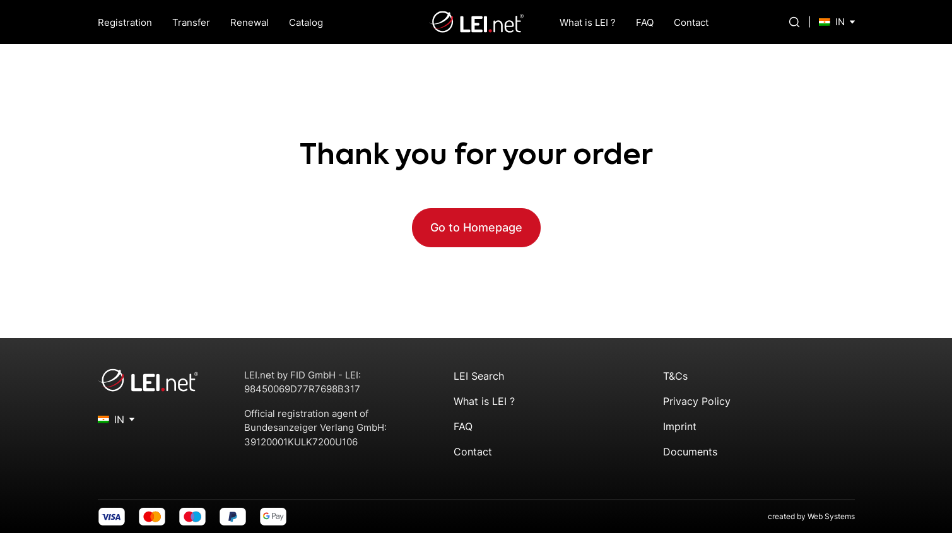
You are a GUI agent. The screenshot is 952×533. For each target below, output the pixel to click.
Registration (125, 22)
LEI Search (479, 376)
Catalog (306, 22)
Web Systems (831, 516)
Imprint (679, 426)
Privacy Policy (697, 401)
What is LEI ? (588, 22)
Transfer (191, 22)
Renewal (249, 22)
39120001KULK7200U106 (301, 442)
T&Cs (675, 376)
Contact (691, 22)
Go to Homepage (476, 227)
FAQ (645, 22)
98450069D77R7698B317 (302, 389)
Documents (690, 451)
